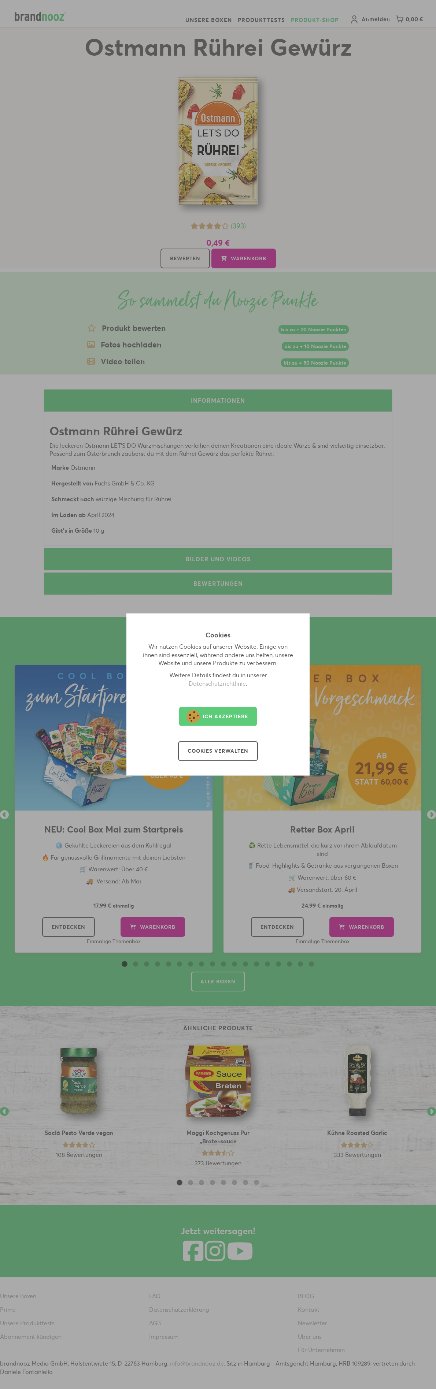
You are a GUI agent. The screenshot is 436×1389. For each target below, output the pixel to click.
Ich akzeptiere (217, 716)
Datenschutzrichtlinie (217, 684)
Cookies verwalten (218, 751)
